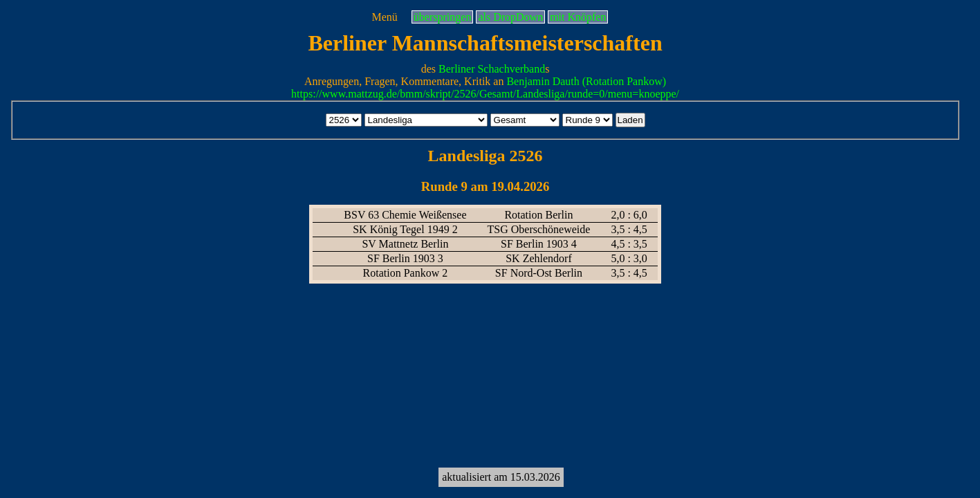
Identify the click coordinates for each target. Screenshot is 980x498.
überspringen (443, 17)
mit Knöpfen (578, 17)
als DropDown (510, 17)
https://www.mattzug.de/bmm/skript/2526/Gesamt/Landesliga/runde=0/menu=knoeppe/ (485, 94)
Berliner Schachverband (491, 69)
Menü (385, 17)
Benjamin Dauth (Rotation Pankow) (586, 81)
